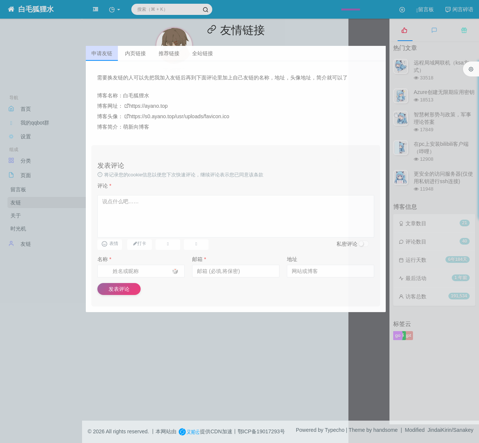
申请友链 (101, 53)
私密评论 (346, 244)
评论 (104, 186)
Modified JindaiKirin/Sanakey (439, 430)
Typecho (335, 430)
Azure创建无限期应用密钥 (444, 92)
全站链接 (202, 53)
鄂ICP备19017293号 (261, 431)
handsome (385, 430)
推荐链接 (169, 53)
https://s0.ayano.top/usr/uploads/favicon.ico (176, 116)
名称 (104, 259)
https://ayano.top (146, 106)
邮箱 (199, 259)
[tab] (404, 30)
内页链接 (135, 53)
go (398, 335)
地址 (292, 259)
